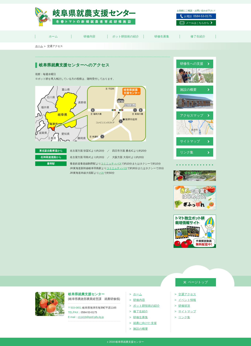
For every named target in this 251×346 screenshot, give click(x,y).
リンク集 (184, 317)
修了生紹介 (198, 36)
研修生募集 (161, 36)
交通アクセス (187, 294)
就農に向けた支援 (145, 323)
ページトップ (196, 282)
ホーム (53, 36)
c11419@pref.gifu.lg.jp (91, 317)
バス (101, 172)
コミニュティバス (111, 163)
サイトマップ (187, 311)
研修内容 (89, 36)
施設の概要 (140, 328)
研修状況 (184, 305)
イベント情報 (187, 300)
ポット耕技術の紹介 (125, 36)
